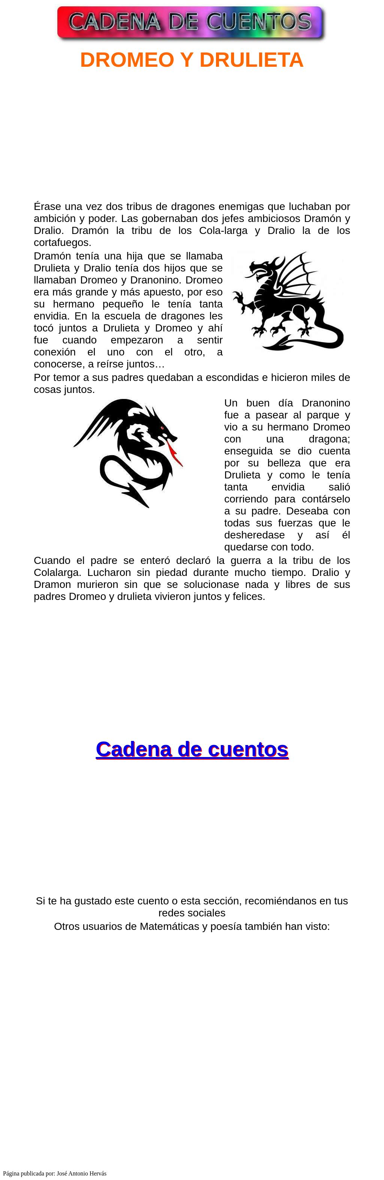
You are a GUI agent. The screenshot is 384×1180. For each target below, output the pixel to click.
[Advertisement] (128, 143)
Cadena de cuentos (192, 748)
